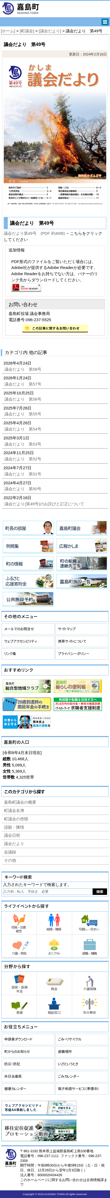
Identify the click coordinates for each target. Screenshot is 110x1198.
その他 (10, 860)
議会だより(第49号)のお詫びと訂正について (45, 504)
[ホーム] (8, 31)
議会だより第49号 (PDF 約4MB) (34, 233)
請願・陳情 (14, 827)
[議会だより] (50, 31)
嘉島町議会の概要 (20, 802)
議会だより (14, 843)
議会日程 (12, 835)
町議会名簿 (14, 810)
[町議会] (27, 31)
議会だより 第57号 (23, 384)
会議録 (10, 852)
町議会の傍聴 (16, 819)
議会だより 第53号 (23, 444)
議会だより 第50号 (23, 488)
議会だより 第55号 (23, 414)
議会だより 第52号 (23, 459)
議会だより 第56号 (23, 399)
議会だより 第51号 (23, 474)
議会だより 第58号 (23, 369)
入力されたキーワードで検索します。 (37, 884)
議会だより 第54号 (23, 429)
